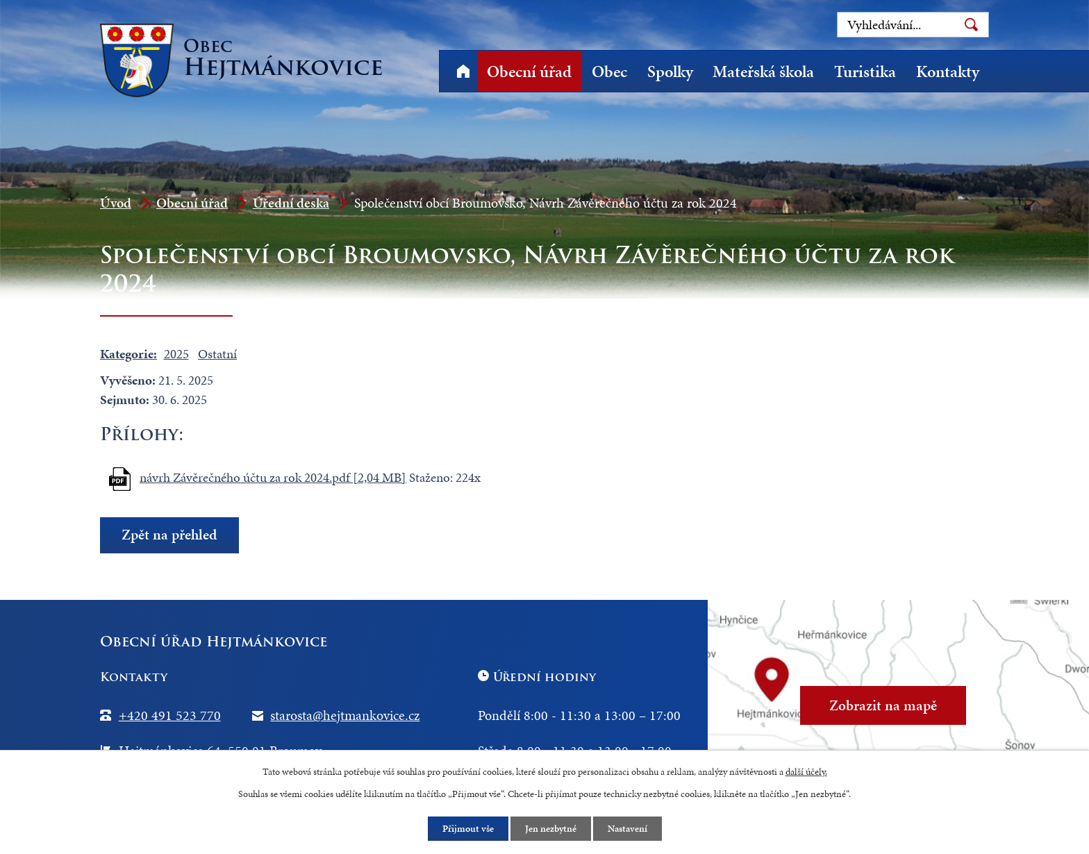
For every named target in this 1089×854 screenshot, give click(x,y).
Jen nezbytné (550, 828)
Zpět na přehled (169, 534)
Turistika (865, 71)
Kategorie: (128, 353)
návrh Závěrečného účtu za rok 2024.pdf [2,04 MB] (273, 477)
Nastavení (627, 828)
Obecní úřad (529, 71)
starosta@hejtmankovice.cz (344, 715)
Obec (609, 71)
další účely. (806, 771)
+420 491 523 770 (170, 715)
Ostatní (217, 353)
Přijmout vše (468, 828)
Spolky (670, 71)
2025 (176, 353)
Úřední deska (291, 202)
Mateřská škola (763, 71)
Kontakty (947, 71)
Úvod (463, 71)
